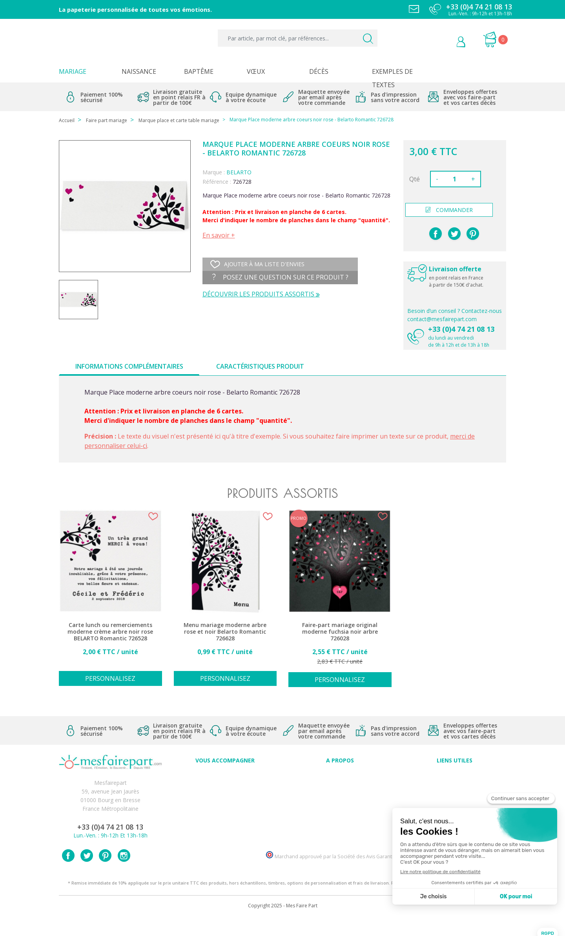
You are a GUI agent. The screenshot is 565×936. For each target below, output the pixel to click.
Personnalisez (110, 678)
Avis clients (340, 775)
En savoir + (218, 235)
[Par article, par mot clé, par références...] (297, 38)
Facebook (68, 873)
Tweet (454, 233)
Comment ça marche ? (340, 793)
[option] (110, 603)
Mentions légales (454, 784)
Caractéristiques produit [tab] (260, 366)
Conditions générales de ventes (454, 801)
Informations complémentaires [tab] (129, 366)
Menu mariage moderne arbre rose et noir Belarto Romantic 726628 (225, 632)
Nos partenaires (339, 819)
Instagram (124, 873)
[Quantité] (455, 179)
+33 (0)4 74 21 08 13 (461, 329)
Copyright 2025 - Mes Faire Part (282, 923)
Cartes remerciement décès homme (225, 827)
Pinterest (473, 233)
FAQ (225, 784)
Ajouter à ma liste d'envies (257, 264)
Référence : (216, 181)
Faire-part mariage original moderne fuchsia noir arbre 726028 (340, 632)
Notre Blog (340, 827)
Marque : (213, 172)
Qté (414, 179)
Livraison (454, 793)
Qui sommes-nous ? (339, 784)
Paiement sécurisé (454, 775)
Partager (435, 233)
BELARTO (239, 172)
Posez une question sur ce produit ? (280, 277)
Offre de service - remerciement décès (225, 801)
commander (449, 210)
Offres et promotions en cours (225, 793)
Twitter (86, 873)
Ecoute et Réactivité (340, 810)
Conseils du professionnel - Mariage (225, 775)
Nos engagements (339, 801)
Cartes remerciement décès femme (225, 836)
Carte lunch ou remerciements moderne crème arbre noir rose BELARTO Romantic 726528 (110, 632)
